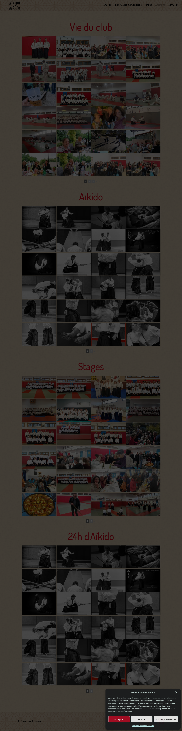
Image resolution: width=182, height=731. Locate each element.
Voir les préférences (165, 719)
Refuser (142, 719)
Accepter (119, 719)
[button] (176, 692)
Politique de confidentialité (143, 725)
